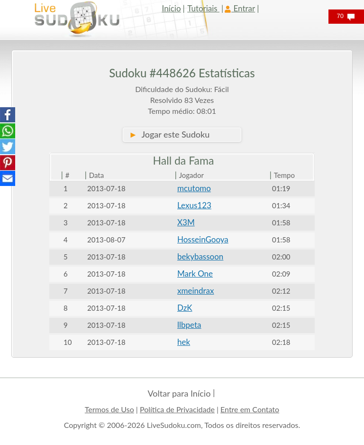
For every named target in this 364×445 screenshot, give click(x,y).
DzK (184, 308)
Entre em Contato (249, 409)
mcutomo (194, 188)
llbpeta (189, 325)
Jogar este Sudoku (169, 134)
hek (183, 342)
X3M (186, 222)
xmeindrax (195, 291)
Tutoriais (203, 8)
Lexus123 (194, 205)
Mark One (195, 273)
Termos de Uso (109, 409)
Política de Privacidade (177, 409)
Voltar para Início (178, 393)
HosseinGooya (202, 239)
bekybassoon (200, 256)
